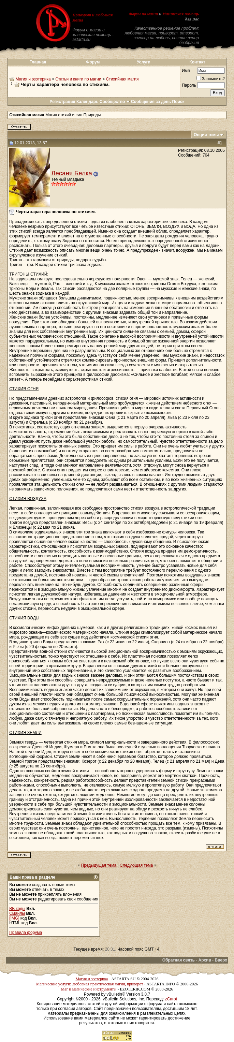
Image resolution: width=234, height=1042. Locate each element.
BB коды (17, 908)
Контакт (197, 62)
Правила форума (25, 932)
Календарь (87, 101)
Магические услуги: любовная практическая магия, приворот (89, 984)
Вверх (221, 960)
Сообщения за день (151, 101)
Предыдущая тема (99, 865)
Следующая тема (136, 865)
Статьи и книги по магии (78, 79)
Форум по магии (143, 14)
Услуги (143, 62)
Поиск (178, 101)
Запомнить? (210, 78)
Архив (205, 960)
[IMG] (14, 918)
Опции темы (206, 134)
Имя (186, 70)
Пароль (189, 85)
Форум (93, 62)
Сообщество (115, 101)
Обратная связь (178, 960)
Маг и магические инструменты (88, 989)
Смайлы (17, 913)
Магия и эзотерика (33, 79)
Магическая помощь (180, 14)
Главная (38, 62)
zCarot (171, 999)
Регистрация (62, 101)
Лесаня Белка (71, 173)
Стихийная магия (122, 79)
